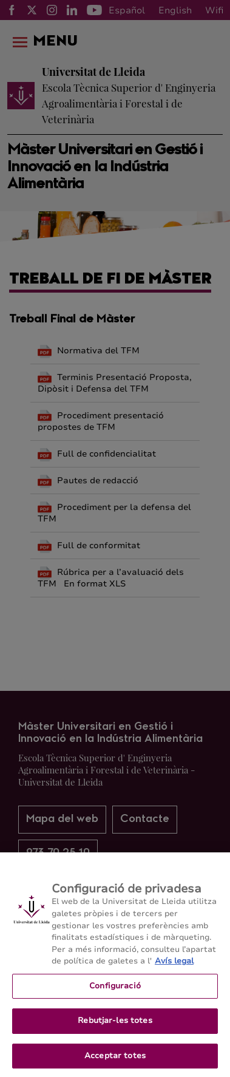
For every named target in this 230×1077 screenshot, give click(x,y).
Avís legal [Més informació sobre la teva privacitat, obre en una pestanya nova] (174, 970)
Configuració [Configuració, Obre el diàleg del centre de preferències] (115, 994)
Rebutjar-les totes (115, 1029)
